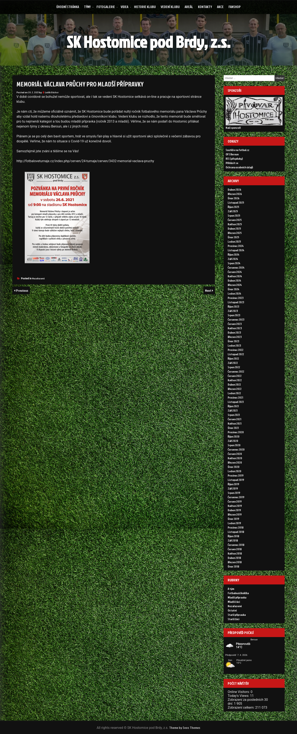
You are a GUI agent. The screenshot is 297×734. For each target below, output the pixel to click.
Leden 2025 (234, 241)
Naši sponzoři (233, 128)
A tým (231, 589)
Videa (124, 6)
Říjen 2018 (233, 536)
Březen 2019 (235, 514)
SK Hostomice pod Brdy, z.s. (149, 41)
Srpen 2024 (234, 263)
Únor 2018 (233, 566)
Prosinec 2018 (236, 527)
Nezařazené (38, 278)
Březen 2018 (235, 562)
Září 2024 (233, 259)
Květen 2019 (235, 506)
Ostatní (232, 610)
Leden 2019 (234, 523)
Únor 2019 (233, 519)
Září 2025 (233, 211)
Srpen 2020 (234, 445)
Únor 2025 (233, 237)
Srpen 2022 (234, 367)
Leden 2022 (234, 393)
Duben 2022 (234, 384)
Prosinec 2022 (235, 350)
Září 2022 (233, 363)
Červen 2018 (235, 549)
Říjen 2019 (233, 484)
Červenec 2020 (236, 449)
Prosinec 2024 (236, 246)
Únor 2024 (233, 289)
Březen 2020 (235, 462)
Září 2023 (233, 311)
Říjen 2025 (233, 207)
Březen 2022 (235, 389)
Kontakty (205, 6)
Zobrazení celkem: (241, 707)
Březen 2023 (235, 337)
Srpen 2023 (234, 315)
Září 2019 (233, 488)
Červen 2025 (235, 220)
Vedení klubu (170, 6)
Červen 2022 (235, 376)
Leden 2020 (234, 471)
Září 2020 (233, 441)
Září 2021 (233, 410)
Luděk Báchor (52, 92)
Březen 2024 (235, 285)
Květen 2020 (235, 458)
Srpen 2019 (234, 493)
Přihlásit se (232, 163)
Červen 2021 (234, 419)
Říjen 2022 (233, 358)
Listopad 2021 (236, 402)
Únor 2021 (233, 428)
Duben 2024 (234, 280)
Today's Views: (239, 696)
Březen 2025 (235, 233)
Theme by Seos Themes (184, 727)
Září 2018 (233, 540)
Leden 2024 (234, 293)
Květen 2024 (235, 276)
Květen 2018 (235, 553)
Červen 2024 (235, 272)
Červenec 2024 (236, 267)
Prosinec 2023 (235, 298)
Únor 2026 (233, 198)
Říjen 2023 (233, 306)
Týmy (87, 6)
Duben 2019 (234, 510)
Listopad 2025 (236, 202)
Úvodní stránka (67, 6)
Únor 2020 (233, 467)
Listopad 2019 (236, 480)
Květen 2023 (235, 328)
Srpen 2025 (234, 215)
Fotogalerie (106, 6)
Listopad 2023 (236, 302)
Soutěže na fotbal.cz (237, 150)
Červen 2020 (235, 454)
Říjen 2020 (233, 436)
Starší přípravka (237, 615)
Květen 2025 (235, 224)
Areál (189, 6)
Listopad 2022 (236, 354)
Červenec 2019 (236, 497)
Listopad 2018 (236, 532)
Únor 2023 (233, 341)
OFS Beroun (232, 154)
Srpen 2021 (234, 415)
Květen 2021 (235, 423)
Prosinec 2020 (236, 432)
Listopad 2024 (236, 250)
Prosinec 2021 (235, 397)
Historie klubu (145, 6)
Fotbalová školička (238, 593)
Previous (22, 290)
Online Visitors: (239, 692)
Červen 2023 (235, 324)
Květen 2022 (235, 380)
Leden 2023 (234, 345)
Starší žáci (233, 619)
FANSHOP (235, 6)
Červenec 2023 (236, 319)
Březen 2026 (235, 194)
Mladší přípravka (237, 597)
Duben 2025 (234, 228)
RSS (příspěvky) (234, 158)
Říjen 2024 (233, 254)
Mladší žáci (234, 602)
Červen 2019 (235, 501)
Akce (220, 6)
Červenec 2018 (236, 545)
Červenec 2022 (236, 371)
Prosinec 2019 (235, 475)
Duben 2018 (234, 558)
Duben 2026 (234, 189)
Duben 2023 (234, 332)
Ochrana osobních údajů (239, 167)
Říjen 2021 (233, 406)
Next (208, 290)
